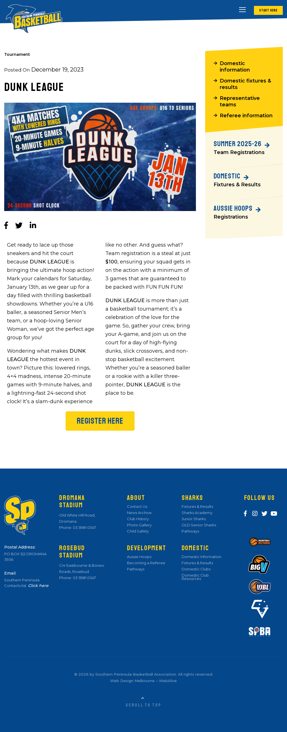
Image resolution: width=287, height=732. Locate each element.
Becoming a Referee (146, 563)
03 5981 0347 (84, 527)
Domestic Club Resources (195, 577)
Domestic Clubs (196, 569)
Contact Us (137, 506)
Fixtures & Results (197, 506)
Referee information (246, 117)
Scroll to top (143, 705)
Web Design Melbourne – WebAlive (143, 680)
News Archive (139, 512)
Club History (138, 519)
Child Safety (138, 531)
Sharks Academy (197, 512)
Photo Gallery (139, 525)
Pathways (135, 569)
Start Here (268, 10)
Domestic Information (201, 556)
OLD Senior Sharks (199, 525)
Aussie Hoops (139, 556)
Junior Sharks (194, 519)
